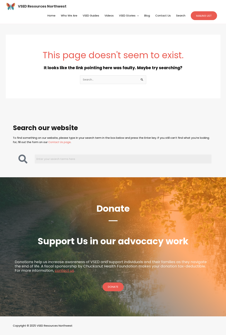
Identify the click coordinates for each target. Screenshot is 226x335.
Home (51, 15)
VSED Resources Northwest (42, 6)
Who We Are (69, 15)
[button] (204, 15)
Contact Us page (60, 142)
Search (180, 15)
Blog (147, 15)
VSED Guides (91, 15)
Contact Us (163, 15)
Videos (109, 15)
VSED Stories (127, 15)
